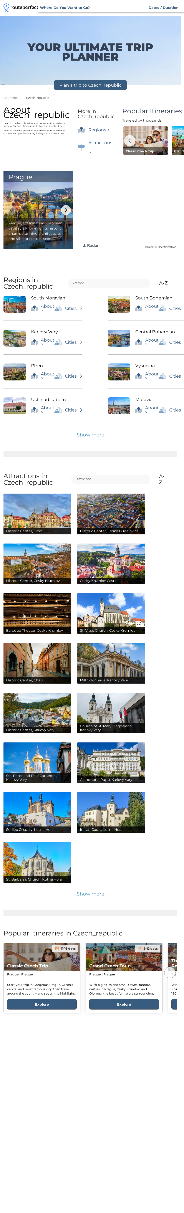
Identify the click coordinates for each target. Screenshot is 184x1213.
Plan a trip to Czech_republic (90, 85)
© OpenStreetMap (165, 247)
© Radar (149, 247)
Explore (42, 1004)
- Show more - (90, 435)
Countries (10, 98)
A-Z (167, 283)
